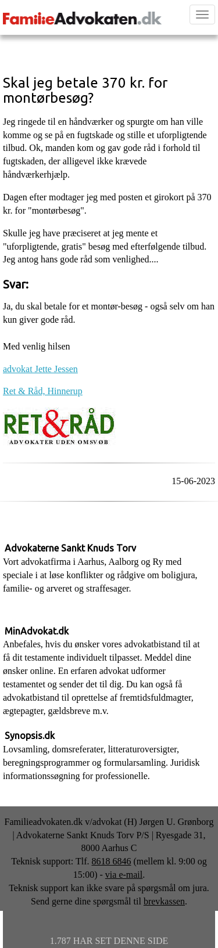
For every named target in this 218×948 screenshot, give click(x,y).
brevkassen (164, 901)
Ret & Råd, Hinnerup (43, 391)
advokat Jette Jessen (40, 369)
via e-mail (123, 874)
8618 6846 (111, 861)
